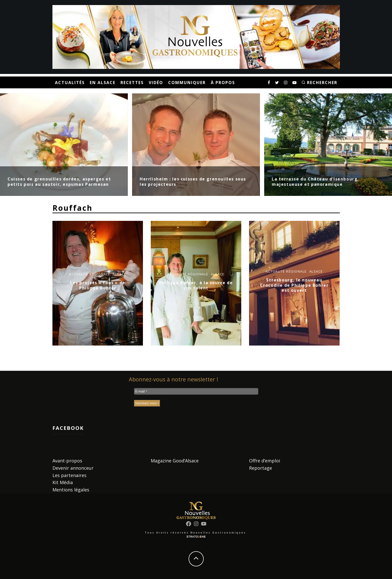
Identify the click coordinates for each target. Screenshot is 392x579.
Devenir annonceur (73, 468)
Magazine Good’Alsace (175, 461)
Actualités (70, 82)
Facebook (68, 428)
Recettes (132, 82)
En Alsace (102, 82)
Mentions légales (70, 490)
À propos (223, 82)
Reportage (260, 468)
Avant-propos (67, 461)
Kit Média (62, 482)
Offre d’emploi (264, 461)
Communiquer (187, 82)
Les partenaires (69, 475)
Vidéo (156, 82)
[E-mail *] (196, 391)
